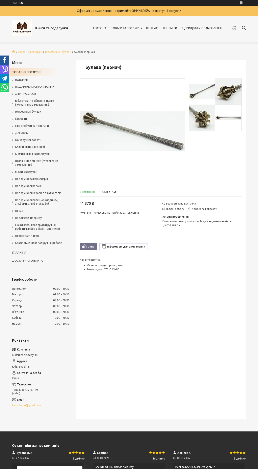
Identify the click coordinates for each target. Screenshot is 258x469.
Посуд (19, 210)
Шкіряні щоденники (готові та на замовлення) (36, 162)
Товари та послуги (30, 52)
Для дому (21, 132)
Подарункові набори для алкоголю (38, 193)
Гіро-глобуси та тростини (32, 125)
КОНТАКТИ (170, 28)
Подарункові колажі (28, 186)
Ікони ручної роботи (28, 140)
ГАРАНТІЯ (19, 252)
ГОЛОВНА (99, 28)
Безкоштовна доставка (181, 203)
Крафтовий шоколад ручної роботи (38, 242)
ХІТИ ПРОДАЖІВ (25, 93)
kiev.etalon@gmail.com (26, 405)
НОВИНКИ (21, 79)
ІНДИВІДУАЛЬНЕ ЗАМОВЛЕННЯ (202, 28)
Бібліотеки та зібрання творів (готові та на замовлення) (34, 102)
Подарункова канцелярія (31, 178)
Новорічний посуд (27, 235)
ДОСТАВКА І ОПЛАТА (27, 260)
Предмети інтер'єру (28, 217)
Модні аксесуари (26, 171)
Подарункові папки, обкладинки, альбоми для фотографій (36, 202)
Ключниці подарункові (30, 146)
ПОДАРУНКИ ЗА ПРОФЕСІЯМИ (34, 86)
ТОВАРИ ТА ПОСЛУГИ (125, 28)
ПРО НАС (152, 28)
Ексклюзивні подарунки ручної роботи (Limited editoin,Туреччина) (37, 226)
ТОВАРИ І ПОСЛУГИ (26, 72)
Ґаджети (21, 118)
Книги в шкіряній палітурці (32, 153)
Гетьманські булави (58, 52)
